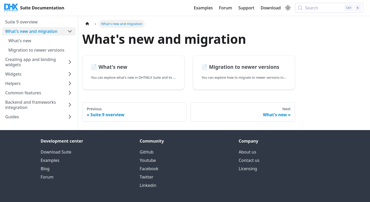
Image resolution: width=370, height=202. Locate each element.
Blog (45, 169)
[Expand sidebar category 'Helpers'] (70, 83)
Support (246, 8)
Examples (203, 8)
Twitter (146, 177)
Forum (225, 8)
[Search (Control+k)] (329, 8)
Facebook (149, 169)
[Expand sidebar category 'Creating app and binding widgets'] (70, 62)
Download (271, 8)
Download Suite (56, 152)
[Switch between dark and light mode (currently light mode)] (288, 8)
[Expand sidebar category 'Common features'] (70, 93)
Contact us (249, 160)
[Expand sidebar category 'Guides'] (70, 117)
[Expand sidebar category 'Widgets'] (70, 74)
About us (247, 152)
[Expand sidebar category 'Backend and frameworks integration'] (70, 105)
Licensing (248, 169)
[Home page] (87, 24)
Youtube (148, 160)
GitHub (146, 152)
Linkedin (148, 185)
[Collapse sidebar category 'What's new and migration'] (70, 31)
